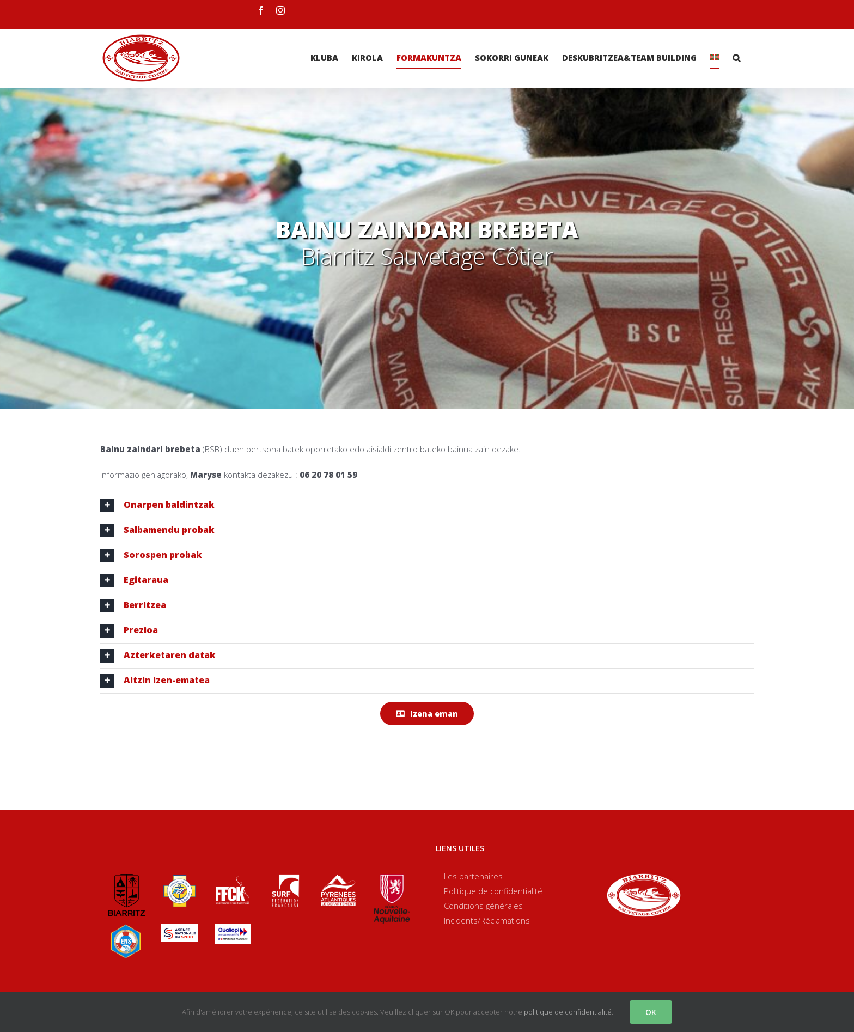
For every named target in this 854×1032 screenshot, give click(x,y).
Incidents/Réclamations (487, 920)
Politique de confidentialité (493, 890)
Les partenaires (473, 876)
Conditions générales (483, 905)
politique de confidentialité (568, 1012)
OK (650, 1012)
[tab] (427, 505)
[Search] (736, 58)
